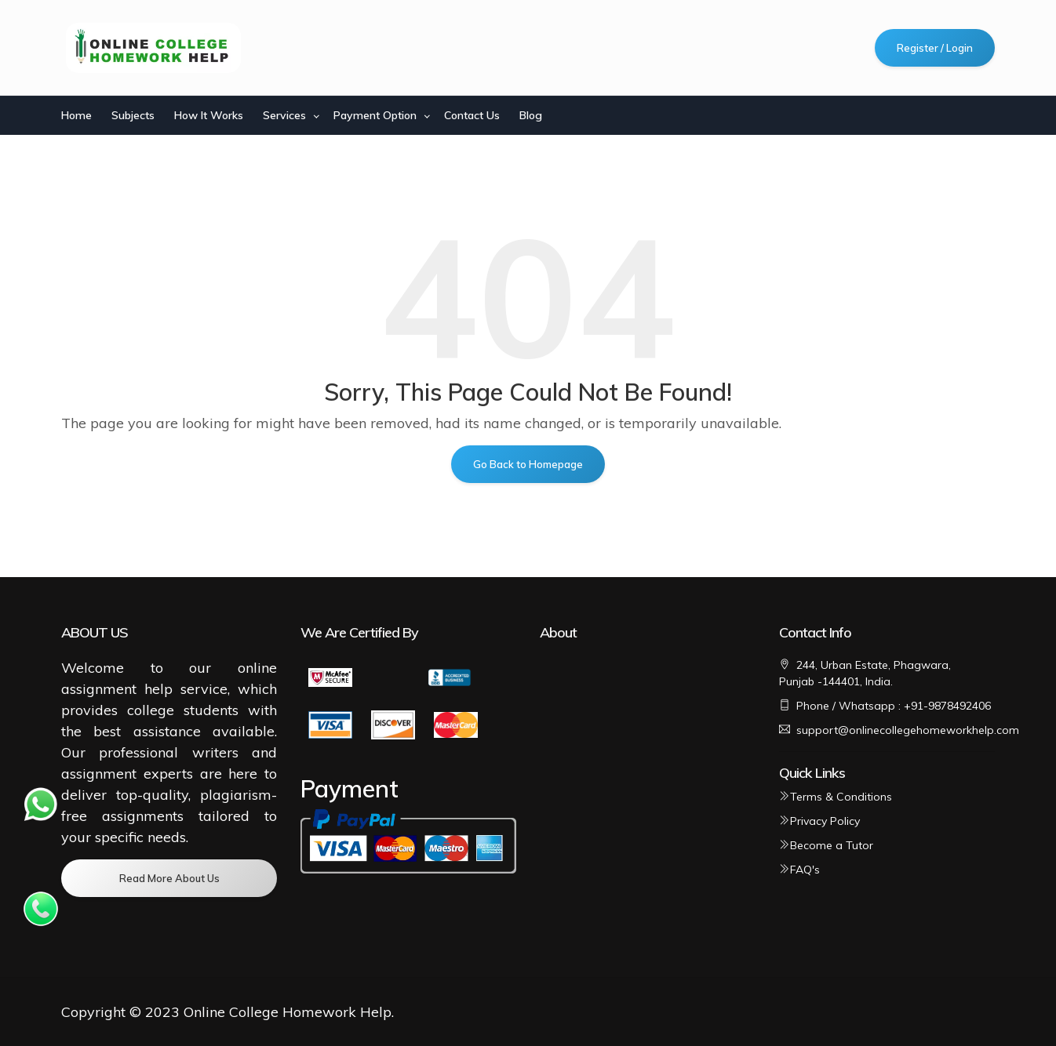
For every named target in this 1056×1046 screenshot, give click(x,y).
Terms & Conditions (835, 797)
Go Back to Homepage (528, 464)
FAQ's (799, 870)
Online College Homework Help (287, 1012)
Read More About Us (169, 878)
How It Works (208, 115)
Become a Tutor (826, 845)
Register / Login (935, 48)
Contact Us (472, 115)
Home (76, 115)
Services (284, 115)
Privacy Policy (819, 821)
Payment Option (375, 115)
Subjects (133, 115)
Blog (530, 115)
